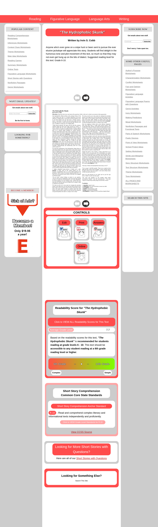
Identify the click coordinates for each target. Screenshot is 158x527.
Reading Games (15, 61)
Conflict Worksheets (134, 82)
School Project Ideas (134, 147)
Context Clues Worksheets (19, 47)
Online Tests (13, 69)
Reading (35, 19)
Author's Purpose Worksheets (132, 72)
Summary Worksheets (17, 65)
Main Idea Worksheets (17, 56)
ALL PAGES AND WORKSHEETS (132, 182)
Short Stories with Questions (20, 78)
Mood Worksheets (133, 122)
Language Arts (99, 19)
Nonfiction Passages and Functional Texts (136, 127)
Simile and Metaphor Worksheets (134, 157)
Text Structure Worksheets (137, 167)
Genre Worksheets (16, 87)
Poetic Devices (132, 138)
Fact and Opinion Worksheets (132, 88)
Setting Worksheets (134, 151)
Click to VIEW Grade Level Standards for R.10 (83, 422)
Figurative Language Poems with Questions (137, 102)
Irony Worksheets (133, 113)
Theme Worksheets (16, 52)
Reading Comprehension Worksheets (18, 37)
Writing (124, 19)
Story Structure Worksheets (137, 163)
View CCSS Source (81, 432)
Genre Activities (132, 109)
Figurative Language (65, 19)
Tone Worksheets (133, 176)
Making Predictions (134, 117)
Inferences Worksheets (17, 43)
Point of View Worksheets (137, 143)
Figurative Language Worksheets (22, 74)
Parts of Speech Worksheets (138, 134)
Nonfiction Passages (16, 83)
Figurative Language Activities (134, 95)
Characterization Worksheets (138, 78)
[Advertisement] (22, 170)
